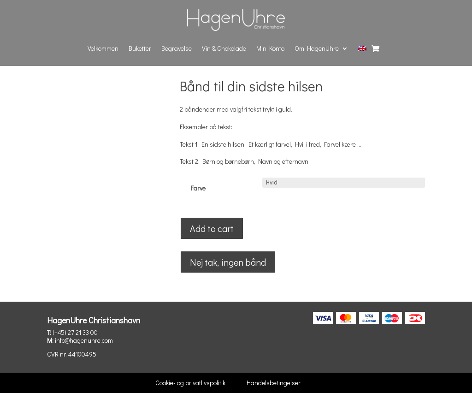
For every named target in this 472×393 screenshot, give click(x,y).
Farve (198, 188)
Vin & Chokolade (224, 48)
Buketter (140, 48)
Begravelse (176, 48)
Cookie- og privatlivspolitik (190, 382)
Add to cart (212, 228)
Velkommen (103, 48)
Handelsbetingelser (274, 382)
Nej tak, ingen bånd (228, 262)
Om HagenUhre (317, 48)
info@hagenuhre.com (84, 340)
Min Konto (270, 48)
